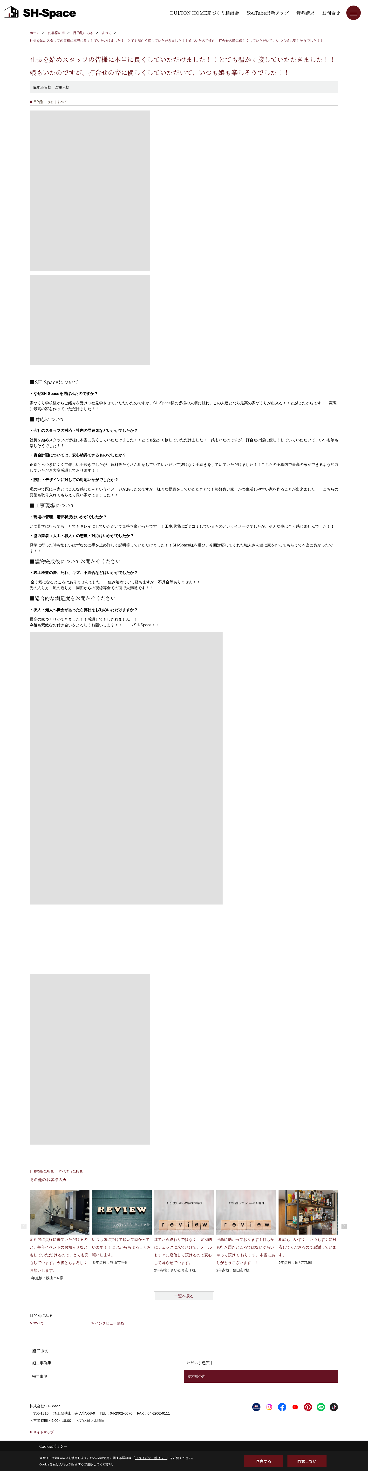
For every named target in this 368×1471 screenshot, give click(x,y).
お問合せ (331, 12)
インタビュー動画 (109, 1323)
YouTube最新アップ (267, 12)
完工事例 (40, 1376)
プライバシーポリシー (151, 1458)
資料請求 (305, 12)
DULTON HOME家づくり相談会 (204, 12)
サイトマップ (43, 1432)
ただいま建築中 (199, 1363)
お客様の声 (196, 1376)
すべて (38, 1323)
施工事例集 (41, 1363)
